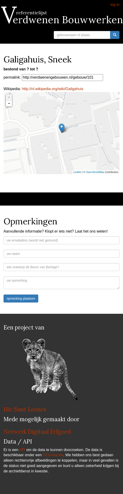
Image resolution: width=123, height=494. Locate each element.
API (22, 450)
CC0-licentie (53, 455)
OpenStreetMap (95, 172)
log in (115, 5)
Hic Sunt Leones (25, 409)
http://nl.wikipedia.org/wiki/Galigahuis (52, 89)
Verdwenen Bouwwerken (63, 19)
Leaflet (77, 172)
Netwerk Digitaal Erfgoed (37, 431)
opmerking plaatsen (21, 298)
